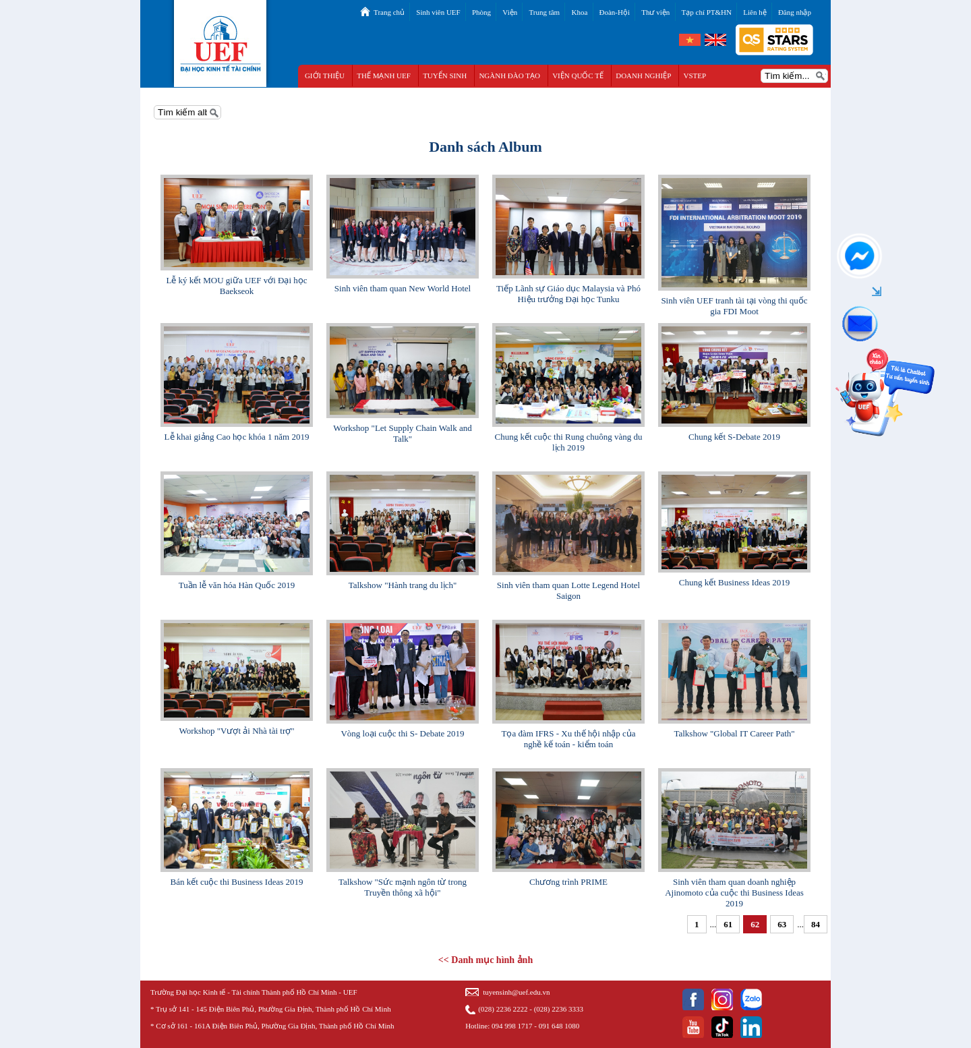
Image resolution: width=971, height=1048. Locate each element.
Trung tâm (544, 12)
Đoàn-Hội (614, 12)
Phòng (481, 12)
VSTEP (695, 75)
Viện (509, 12)
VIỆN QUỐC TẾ (578, 75)
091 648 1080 (559, 1026)
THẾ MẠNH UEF (384, 75)
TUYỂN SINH (445, 75)
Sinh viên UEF (438, 12)
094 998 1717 (512, 1026)
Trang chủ (389, 12)
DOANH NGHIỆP (643, 75)
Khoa (579, 12)
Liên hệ (754, 12)
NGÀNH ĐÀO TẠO (509, 75)
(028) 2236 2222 (502, 1009)
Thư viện (655, 12)
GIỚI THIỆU (325, 75)
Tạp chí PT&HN (707, 12)
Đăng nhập (794, 12)
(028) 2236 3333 (558, 1009)
